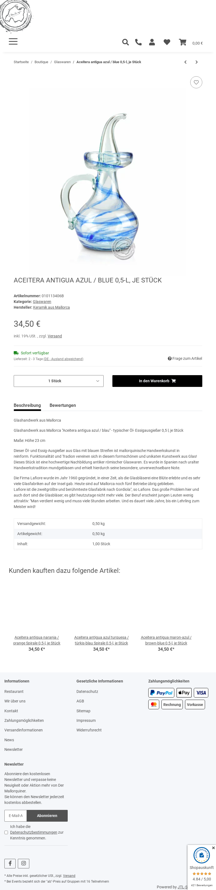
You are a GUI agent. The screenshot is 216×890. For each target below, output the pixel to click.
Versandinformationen (23, 730)
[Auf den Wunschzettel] (196, 82)
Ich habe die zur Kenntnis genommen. (37, 832)
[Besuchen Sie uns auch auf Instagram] (23, 863)
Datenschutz (87, 691)
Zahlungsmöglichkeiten (24, 720)
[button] (152, 42)
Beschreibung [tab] (27, 405)
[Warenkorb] (191, 42)
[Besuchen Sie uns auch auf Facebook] (10, 863)
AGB (80, 701)
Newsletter (13, 749)
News (9, 740)
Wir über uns (14, 701)
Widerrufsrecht (89, 730)
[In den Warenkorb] (18, 73)
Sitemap (83, 711)
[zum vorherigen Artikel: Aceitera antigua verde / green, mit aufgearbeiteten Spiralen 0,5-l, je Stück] (185, 62)
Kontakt (11, 711)
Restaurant (14, 691)
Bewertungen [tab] (63, 405)
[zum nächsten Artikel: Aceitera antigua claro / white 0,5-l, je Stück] (196, 62)
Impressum (86, 720)
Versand (55, 336)
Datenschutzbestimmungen (33, 832)
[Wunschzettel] (167, 42)
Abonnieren (47, 815)
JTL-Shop (186, 887)
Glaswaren (42, 301)
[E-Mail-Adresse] (15, 816)
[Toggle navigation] (13, 41)
